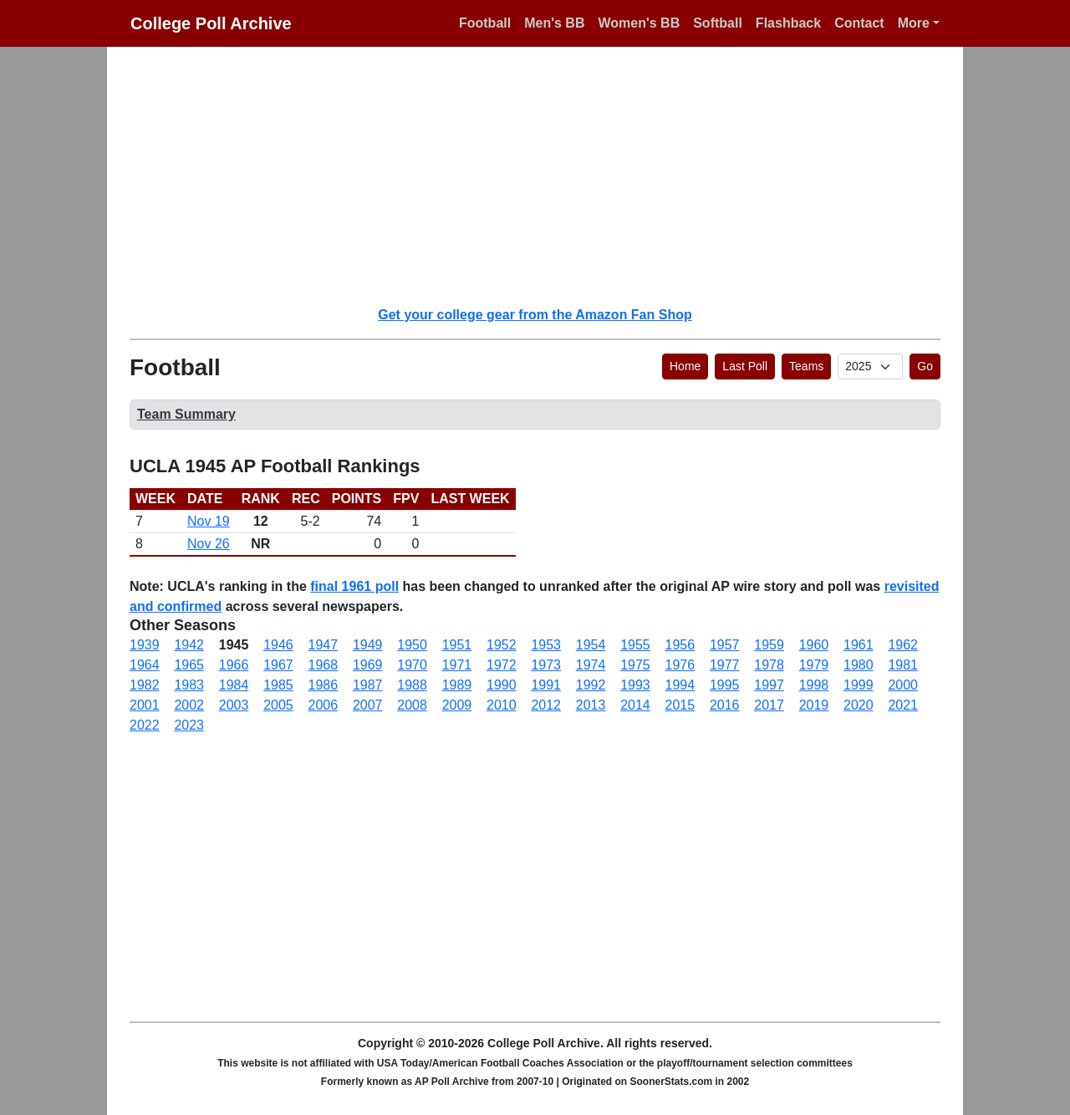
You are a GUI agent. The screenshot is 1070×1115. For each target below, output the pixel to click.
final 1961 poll (354, 586)
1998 (814, 685)
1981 (903, 665)
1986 (323, 685)
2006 (323, 705)
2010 (502, 705)
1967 (278, 665)
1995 (725, 685)
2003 (234, 705)
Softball (717, 23)
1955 (635, 645)
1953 (546, 645)
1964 (145, 665)
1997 (769, 685)
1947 (323, 645)
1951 (457, 645)
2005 (278, 705)
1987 (368, 685)
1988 (412, 685)
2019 (814, 705)
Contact (859, 23)
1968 (323, 665)
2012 (546, 705)
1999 (858, 685)
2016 (725, 705)
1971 (457, 665)
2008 (412, 705)
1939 (145, 645)
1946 (278, 645)
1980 (858, 665)
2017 (769, 705)
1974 (591, 665)
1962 (903, 645)
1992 (591, 685)
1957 (725, 645)
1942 (189, 645)
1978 (769, 665)
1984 (234, 685)
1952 (502, 645)
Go (925, 366)
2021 (903, 705)
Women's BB (639, 23)
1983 (189, 685)
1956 (680, 645)
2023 (189, 725)
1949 (368, 645)
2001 (145, 705)
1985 (278, 685)
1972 (502, 665)
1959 (769, 645)
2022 (145, 725)
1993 (635, 685)
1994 (680, 685)
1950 (412, 645)
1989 (457, 685)
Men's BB (554, 23)
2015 (680, 705)
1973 (546, 665)
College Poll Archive (211, 23)
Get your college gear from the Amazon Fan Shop (534, 315)
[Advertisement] (545, 176)
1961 (858, 645)
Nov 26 (208, 544)
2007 (368, 705)
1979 (814, 665)
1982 (145, 685)
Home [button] (685, 366)
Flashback (788, 23)
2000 (903, 685)
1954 (591, 645)
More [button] (914, 23)
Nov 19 (208, 521)
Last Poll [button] (744, 366)
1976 (680, 665)
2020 (858, 705)
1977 (725, 665)
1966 (234, 665)
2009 (457, 705)
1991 (546, 685)
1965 (189, 665)
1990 (502, 685)
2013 (591, 705)
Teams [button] (806, 366)
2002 (189, 705)
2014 (635, 705)
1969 (368, 665)
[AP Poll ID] (870, 366)
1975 (635, 665)
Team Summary (186, 414)
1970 (412, 665)
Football (485, 23)
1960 (814, 645)
